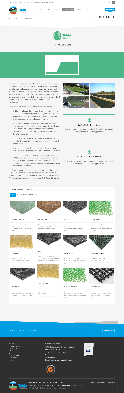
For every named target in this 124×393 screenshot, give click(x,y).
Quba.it (64, 388)
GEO (10, 353)
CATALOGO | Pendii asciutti (89, 156)
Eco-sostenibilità (101, 382)
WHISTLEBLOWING (50, 383)
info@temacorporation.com (61, 360)
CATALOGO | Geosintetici (89, 125)
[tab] (17, 189)
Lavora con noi (111, 382)
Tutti (13, 194)
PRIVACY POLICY (35, 383)
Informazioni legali (36, 385)
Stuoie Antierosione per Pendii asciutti (28, 194)
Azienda (92, 382)
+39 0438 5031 (39, 2)
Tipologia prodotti (15, 346)
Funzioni (12, 351)
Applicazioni (13, 348)
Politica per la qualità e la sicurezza (59, 385)
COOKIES (62, 383)
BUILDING (12, 344)
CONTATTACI (108, 331)
